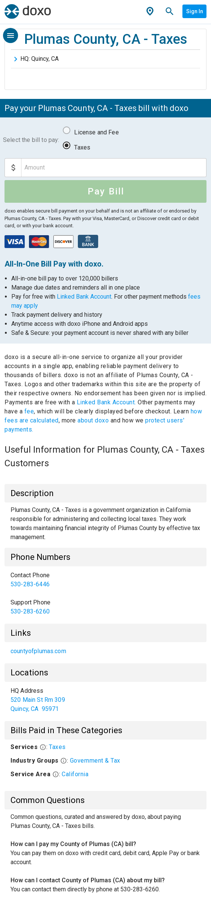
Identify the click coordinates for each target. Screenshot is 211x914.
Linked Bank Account (84, 296)
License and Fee (96, 132)
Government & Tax (95, 760)
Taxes (82, 147)
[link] (105, 579)
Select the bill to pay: (31, 139)
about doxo (93, 420)
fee (29, 411)
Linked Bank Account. (107, 402)
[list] (105, 593)
